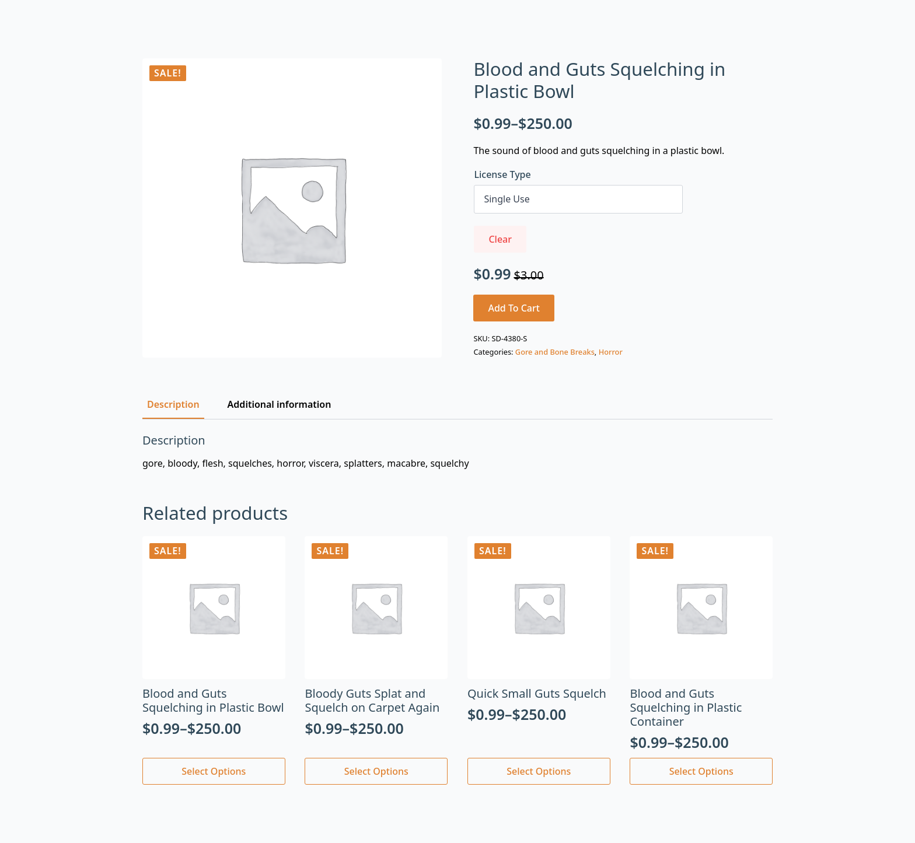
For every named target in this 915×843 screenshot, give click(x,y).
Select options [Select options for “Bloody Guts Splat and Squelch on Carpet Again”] (376, 771)
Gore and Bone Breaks (555, 352)
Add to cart (514, 308)
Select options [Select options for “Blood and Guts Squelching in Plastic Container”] (701, 771)
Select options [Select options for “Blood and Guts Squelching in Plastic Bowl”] (213, 771)
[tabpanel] (457, 451)
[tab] (173, 404)
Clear (500, 239)
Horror (611, 352)
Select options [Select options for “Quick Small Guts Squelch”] (539, 771)
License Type (502, 174)
